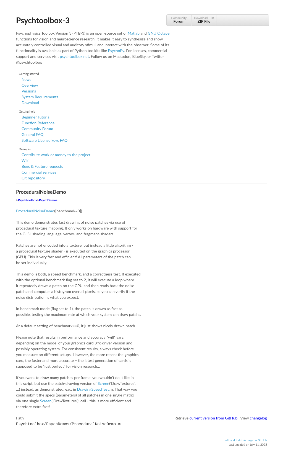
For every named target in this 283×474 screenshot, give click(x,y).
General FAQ (32, 134)
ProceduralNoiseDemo (35, 210)
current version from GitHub (214, 418)
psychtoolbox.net (74, 56)
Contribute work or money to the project (56, 154)
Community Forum (37, 128)
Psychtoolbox (27, 200)
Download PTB (204, 20)
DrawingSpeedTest (93, 389)
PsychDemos (48, 200)
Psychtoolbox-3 (43, 20)
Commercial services (39, 172)
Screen (103, 383)
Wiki (25, 160)
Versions (29, 91)
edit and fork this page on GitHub (245, 439)
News (26, 79)
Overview (30, 85)
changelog (258, 418)
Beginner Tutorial (36, 117)
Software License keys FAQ (44, 140)
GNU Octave (159, 33)
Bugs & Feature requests (42, 166)
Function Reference (38, 122)
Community (179, 20)
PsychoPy (116, 50)
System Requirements (40, 96)
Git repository (33, 178)
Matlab (134, 33)
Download (30, 102)
